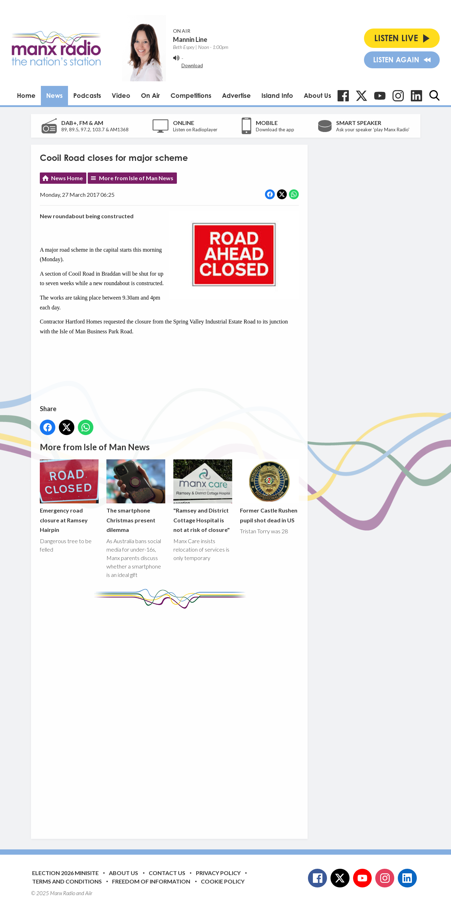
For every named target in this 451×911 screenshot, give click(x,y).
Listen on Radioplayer (195, 129)
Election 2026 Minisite (65, 872)
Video (121, 95)
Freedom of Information (151, 881)
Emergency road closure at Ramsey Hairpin (69, 496)
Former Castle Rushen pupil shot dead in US (269, 491)
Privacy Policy (218, 872)
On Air (150, 95)
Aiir (88, 893)
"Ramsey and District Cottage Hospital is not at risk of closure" (202, 496)
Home (26, 95)
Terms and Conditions (67, 881)
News (54, 95)
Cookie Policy (223, 881)
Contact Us (167, 872)
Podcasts (87, 95)
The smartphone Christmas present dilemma (135, 496)
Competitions (191, 95)
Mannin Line (190, 39)
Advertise (236, 95)
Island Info (277, 95)
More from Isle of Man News (136, 178)
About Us (317, 95)
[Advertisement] (172, 718)
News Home (67, 178)
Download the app (275, 129)
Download (192, 65)
